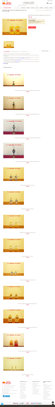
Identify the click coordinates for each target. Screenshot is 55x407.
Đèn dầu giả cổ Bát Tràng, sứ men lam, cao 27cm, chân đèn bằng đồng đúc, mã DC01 (27, 114)
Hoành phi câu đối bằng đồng (36, 385)
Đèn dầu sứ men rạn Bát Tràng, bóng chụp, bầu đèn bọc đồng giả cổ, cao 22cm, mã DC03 (27, 90)
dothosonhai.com (8, 390)
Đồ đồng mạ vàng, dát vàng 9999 (47, 385)
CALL (32, 27)
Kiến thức (41, 7)
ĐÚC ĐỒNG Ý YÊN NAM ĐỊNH (47, 382)
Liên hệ (51, 7)
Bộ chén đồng (22, 392)
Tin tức (37, 7)
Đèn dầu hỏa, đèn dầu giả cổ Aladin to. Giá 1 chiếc (27, 185)
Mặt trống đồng (45, 396)
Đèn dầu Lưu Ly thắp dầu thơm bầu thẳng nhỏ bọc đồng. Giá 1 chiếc (27, 303)
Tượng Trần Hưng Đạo (46, 386)
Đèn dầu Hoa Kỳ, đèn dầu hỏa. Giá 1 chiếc (27, 374)
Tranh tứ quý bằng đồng (35, 389)
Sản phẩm (32, 7)
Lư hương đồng (34, 386)
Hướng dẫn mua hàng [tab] (15, 51)
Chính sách (46, 7)
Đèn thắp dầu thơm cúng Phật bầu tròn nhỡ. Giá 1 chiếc (27, 232)
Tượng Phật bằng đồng (46, 391)
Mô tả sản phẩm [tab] (7, 51)
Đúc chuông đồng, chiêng (46, 394)
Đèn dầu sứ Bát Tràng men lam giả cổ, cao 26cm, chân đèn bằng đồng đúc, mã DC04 (27, 161)
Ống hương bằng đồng (23, 396)
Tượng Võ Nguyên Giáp (46, 387)
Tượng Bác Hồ (45, 384)
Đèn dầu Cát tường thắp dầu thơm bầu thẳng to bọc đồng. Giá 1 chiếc (27, 327)
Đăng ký (7, 0)
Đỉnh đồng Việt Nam (35, 383)
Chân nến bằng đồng (23, 390)
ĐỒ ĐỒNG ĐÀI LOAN (23, 381)
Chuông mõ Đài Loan (23, 398)
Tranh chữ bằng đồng (35, 391)
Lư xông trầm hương (23, 397)
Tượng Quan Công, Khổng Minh (47, 388)
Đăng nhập (3, 0)
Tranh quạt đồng (34, 392)
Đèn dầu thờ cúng (40, 10)
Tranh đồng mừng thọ (35, 390)
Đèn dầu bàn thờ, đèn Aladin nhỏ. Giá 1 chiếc (27, 208)
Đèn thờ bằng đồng (22, 386)
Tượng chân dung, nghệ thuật (47, 399)
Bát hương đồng (22, 385)
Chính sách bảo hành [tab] (24, 51)
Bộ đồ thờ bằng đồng (23, 384)
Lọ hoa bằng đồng (22, 389)
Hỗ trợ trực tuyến (50, 0)
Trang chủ (23, 7)
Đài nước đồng (22, 393)
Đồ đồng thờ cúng (34, 384)
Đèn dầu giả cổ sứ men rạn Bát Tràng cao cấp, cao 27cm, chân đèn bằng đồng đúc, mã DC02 (27, 137)
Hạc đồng (21, 391)
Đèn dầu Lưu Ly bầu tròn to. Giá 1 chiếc (27, 256)
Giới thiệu (28, 7)
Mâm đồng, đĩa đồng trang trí (36, 393)
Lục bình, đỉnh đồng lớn (46, 395)
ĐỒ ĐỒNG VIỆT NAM (35, 381)
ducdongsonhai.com (14, 390)
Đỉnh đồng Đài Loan (22, 383)
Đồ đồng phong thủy (46, 393)
